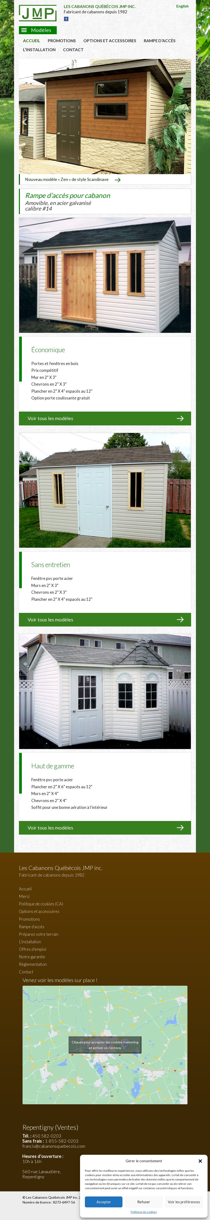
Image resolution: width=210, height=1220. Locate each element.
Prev (25, 122)
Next (185, 122)
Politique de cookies (144, 1212)
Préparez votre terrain (38, 933)
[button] (200, 1161)
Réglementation (33, 963)
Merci (24, 896)
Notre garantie (32, 956)
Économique (48, 349)
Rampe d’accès (160, 40)
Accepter (104, 1202)
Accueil (31, 40)
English (182, 6)
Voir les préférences (184, 1202)
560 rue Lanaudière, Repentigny (41, 1173)
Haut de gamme (52, 765)
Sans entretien (50, 564)
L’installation (39, 49)
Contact (73, 49)
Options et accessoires (109, 40)
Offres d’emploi (32, 948)
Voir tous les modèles (50, 418)
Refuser (143, 1202)
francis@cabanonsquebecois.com (53, 1145)
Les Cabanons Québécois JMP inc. (52, 1197)
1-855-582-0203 (62, 1140)
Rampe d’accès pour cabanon (67, 201)
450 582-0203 (46, 1135)
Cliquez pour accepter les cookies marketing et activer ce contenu (105, 1044)
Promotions (62, 40)
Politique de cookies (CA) (41, 903)
